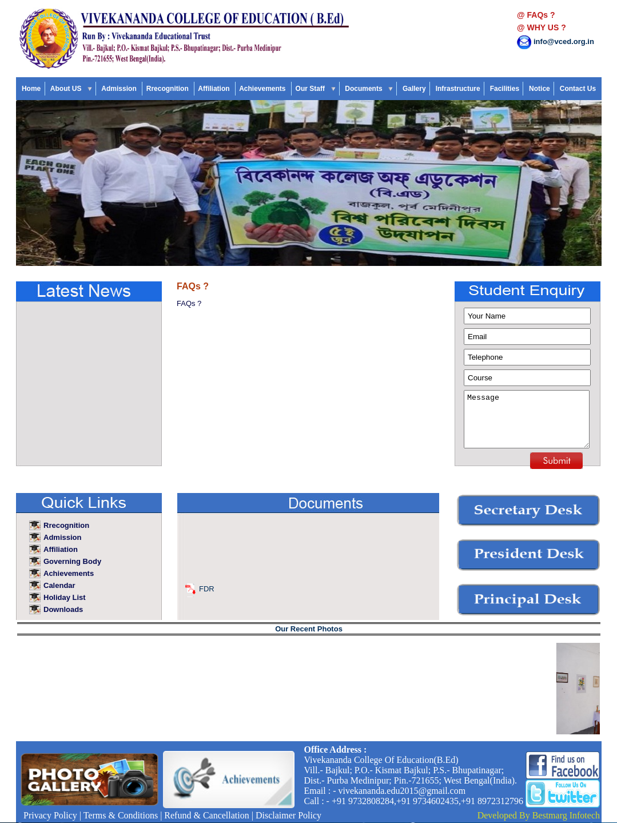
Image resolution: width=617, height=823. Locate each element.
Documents (369, 89)
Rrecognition (168, 89)
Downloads (64, 609)
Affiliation (214, 89)
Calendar (60, 585)
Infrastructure (457, 89)
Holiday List (65, 597)
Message (527, 419)
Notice (539, 89)
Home (31, 89)
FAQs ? (541, 14)
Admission (119, 89)
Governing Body (72, 561)
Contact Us (578, 89)
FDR (206, 591)
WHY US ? (546, 27)
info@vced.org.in (564, 41)
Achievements (263, 89)
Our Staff (315, 89)
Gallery (414, 89)
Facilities (504, 89)
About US (71, 89)
